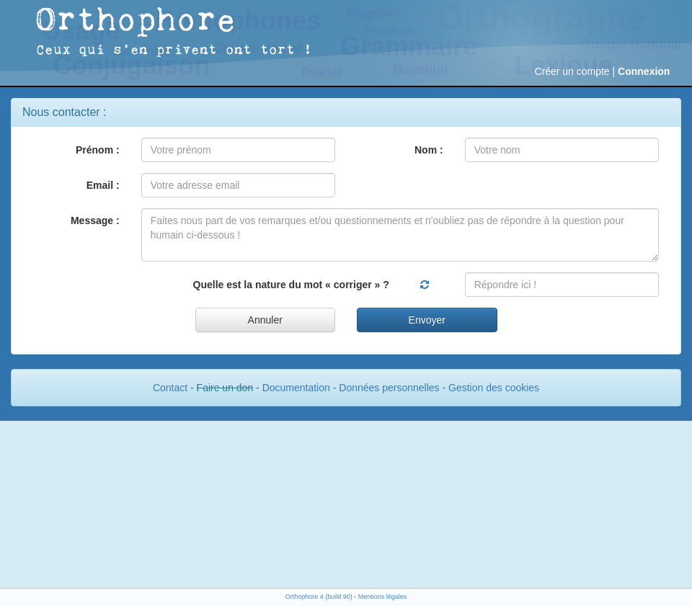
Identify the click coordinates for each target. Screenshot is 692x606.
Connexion (644, 71)
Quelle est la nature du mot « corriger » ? (291, 284)
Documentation (296, 387)
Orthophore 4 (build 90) (318, 596)
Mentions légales (382, 596)
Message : (95, 220)
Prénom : (98, 150)
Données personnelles (389, 387)
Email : (103, 185)
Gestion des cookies (493, 387)
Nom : (428, 150)
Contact (170, 387)
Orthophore (136, 21)
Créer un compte (571, 71)
